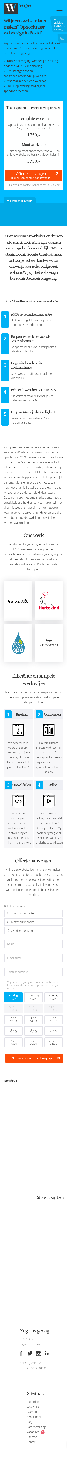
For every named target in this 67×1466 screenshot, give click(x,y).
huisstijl (37, 467)
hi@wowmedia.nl (31, 1344)
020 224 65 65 (29, 1339)
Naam (10, 944)
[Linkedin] (47, 1353)
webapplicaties (28, 477)
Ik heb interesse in (15, 906)
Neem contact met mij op (31, 1058)
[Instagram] (38, 1353)
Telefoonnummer (17, 972)
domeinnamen (13, 472)
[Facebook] (21, 1353)
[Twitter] (30, 1353)
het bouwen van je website (44, 462)
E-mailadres (14, 958)
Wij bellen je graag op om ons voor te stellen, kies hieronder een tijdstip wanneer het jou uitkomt (34, 985)
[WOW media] (21, 8)
